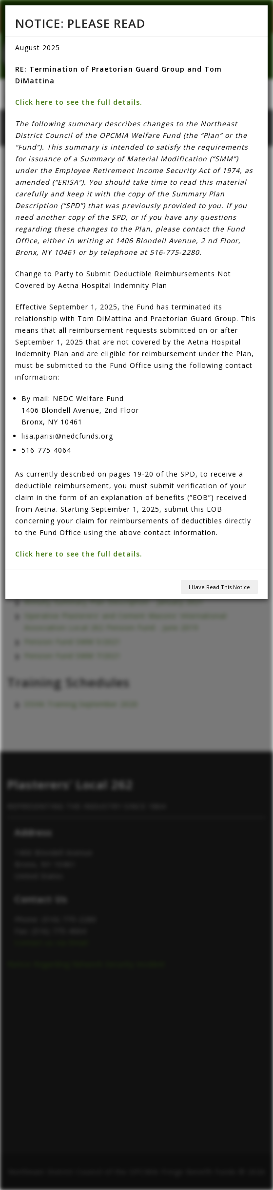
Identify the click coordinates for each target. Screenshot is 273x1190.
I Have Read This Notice (219, 587)
